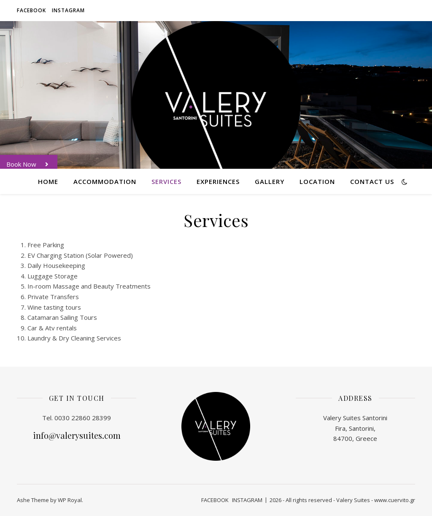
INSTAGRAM (68, 10)
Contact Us (372, 181)
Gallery (269, 181)
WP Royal (70, 500)
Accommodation (104, 181)
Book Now (31, 164)
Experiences (218, 181)
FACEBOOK (31, 10)
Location (317, 181)
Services (166, 181)
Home (48, 181)
